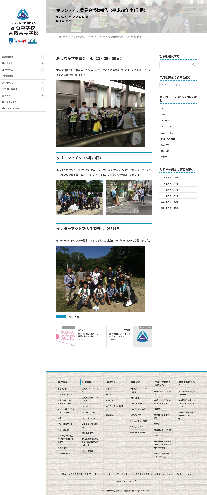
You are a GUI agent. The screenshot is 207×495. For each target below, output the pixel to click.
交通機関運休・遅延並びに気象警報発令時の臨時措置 (162, 444)
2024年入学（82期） (170, 207)
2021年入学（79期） (170, 189)
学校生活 (7, 69)
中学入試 (7, 82)
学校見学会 (134, 397)
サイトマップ (184, 474)
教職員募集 (62, 447)
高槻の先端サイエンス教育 (90, 399)
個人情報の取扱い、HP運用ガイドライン (154, 474)
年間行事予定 (111, 400)
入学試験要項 (135, 415)
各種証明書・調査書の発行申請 (186, 393)
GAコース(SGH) (88, 418)
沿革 (59, 418)
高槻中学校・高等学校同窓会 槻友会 (186, 415)
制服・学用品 (159, 435)
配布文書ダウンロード (162, 393)
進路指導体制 (87, 433)
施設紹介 (109, 394)
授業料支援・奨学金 (162, 429)
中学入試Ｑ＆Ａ (136, 426)
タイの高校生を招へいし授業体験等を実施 (88, 335)
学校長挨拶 (62, 388)
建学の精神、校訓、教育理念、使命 (66, 402)
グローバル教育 (168, 138)
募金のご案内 (9, 101)
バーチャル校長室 (65, 394)
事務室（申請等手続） (161, 416)
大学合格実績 (87, 450)
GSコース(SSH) (88, 412)
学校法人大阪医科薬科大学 (76, 474)
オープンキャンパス (138, 409)
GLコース (165, 120)
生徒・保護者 (9, 89)
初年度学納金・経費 (138, 420)
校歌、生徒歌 (63, 429)
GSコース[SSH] (168, 126)
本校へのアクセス (104, 474)
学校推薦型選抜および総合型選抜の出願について (90, 441)
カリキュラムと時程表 (114, 408)
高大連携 (165, 144)
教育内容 (7, 63)
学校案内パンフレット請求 (138, 390)
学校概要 (7, 57)
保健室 (157, 409)
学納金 (157, 424)
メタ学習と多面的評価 (90, 425)
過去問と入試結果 (137, 432)
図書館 (109, 388)
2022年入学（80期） (170, 195)
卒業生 (6, 95)
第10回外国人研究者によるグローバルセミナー (119, 335)
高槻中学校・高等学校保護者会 (162, 455)
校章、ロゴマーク (65, 424)
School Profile (10, 108)
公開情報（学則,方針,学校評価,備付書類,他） (66, 438)
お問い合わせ (124, 474)
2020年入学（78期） (170, 183)
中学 (61, 21)
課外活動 (165, 150)
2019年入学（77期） (170, 177)
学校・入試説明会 (137, 403)
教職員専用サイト (126, 481)
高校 (68, 21)
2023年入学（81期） (170, 201)
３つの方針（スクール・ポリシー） (66, 411)
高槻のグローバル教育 (90, 390)
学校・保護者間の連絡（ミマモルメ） (162, 402)
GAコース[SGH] (168, 132)
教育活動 (7, 76)
